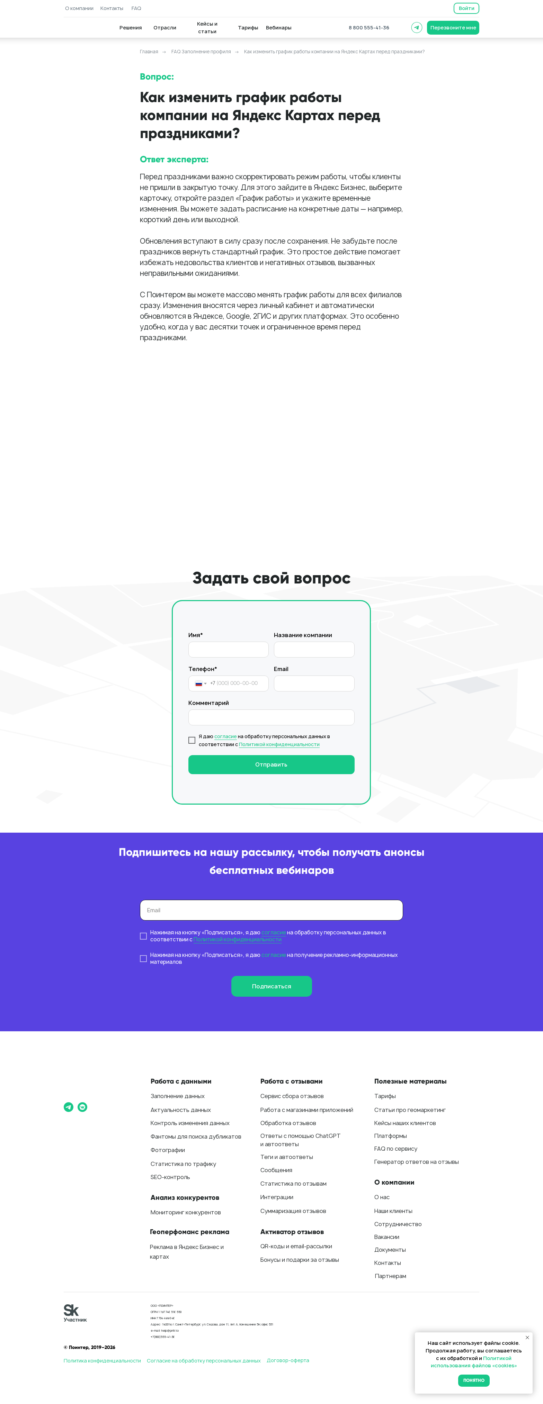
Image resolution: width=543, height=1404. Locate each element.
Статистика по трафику (183, 1164)
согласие (225, 736)
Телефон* (202, 669)
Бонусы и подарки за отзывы (299, 1259)
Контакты (387, 1263)
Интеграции (276, 1197)
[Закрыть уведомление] (527, 1337)
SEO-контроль (170, 1177)
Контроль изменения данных (190, 1123)
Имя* (195, 635)
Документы (390, 1249)
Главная (149, 51)
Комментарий (208, 703)
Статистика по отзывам (293, 1183)
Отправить (271, 764)
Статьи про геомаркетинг (410, 1110)
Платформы (390, 1136)
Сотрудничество (398, 1224)
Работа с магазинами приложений (306, 1110)
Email (281, 669)
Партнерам (390, 1276)
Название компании (303, 635)
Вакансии (386, 1237)
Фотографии (168, 1150)
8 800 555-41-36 (369, 27)
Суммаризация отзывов (293, 1211)
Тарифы (385, 1096)
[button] (453, 28)
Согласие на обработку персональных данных (204, 1360)
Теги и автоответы (286, 1157)
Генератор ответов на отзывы (416, 1162)
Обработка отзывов (288, 1123)
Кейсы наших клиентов (405, 1123)
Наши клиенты (393, 1211)
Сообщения (276, 1170)
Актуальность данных (181, 1110)
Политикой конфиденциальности (279, 744)
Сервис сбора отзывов (292, 1096)
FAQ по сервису (395, 1148)
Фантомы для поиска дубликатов (196, 1136)
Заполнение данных (178, 1096)
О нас (382, 1197)
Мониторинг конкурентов (186, 1212)
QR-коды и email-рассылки (296, 1246)
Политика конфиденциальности (102, 1360)
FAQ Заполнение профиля (201, 51)
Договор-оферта (288, 1360)
